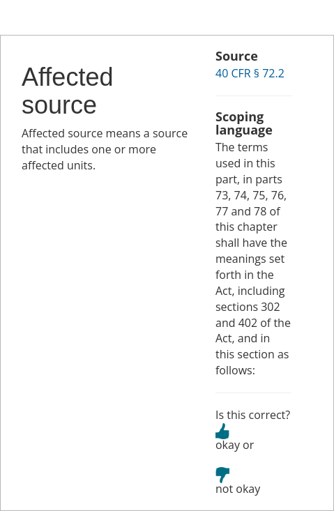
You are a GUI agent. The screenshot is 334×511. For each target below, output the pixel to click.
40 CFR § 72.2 (249, 73)
